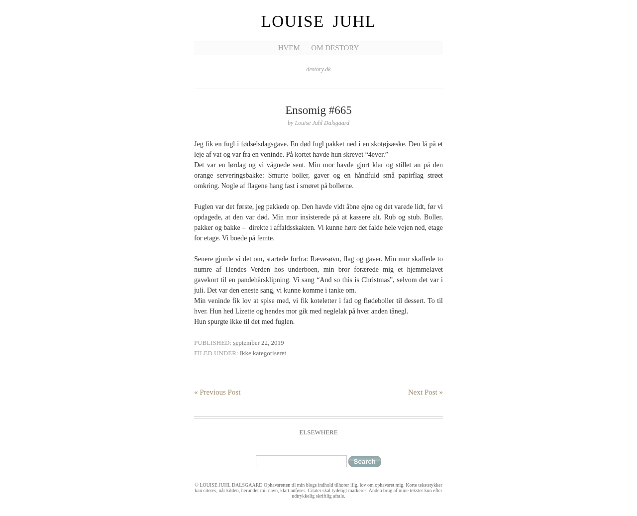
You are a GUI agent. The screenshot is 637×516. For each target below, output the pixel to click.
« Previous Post (217, 392)
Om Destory (335, 48)
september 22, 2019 (258, 342)
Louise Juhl (318, 21)
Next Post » (425, 392)
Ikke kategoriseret (263, 353)
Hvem (289, 48)
